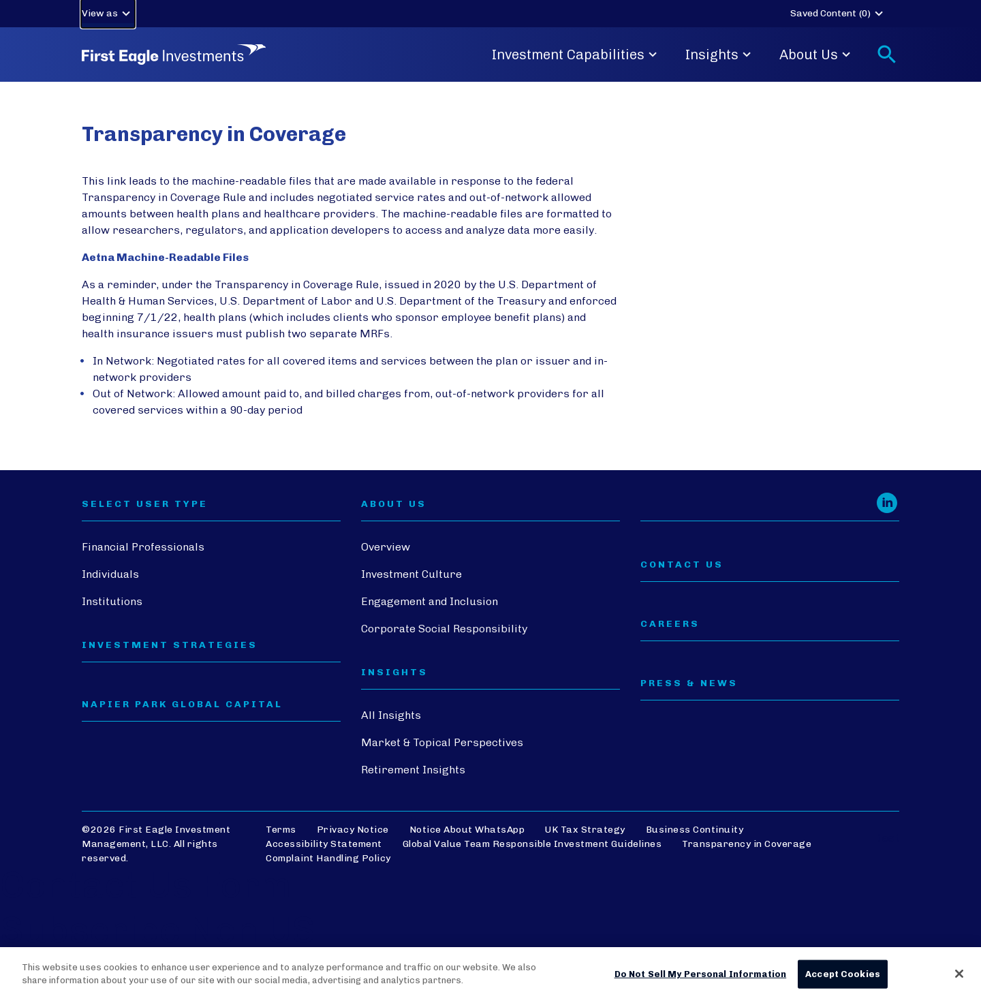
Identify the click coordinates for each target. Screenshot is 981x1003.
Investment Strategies (170, 645)
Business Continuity (695, 829)
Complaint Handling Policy (328, 858)
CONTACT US (681, 564)
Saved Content (838, 13)
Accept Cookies (842, 974)
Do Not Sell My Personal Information (700, 974)
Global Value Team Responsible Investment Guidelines (532, 844)
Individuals (110, 574)
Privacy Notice (353, 829)
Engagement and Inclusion (429, 601)
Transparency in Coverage (746, 844)
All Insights (391, 715)
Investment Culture (411, 574)
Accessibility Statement (324, 844)
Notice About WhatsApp (467, 829)
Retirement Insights (413, 769)
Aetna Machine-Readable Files (165, 257)
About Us (816, 54)
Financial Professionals (143, 546)
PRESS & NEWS (689, 683)
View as (108, 13)
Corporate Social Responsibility (444, 628)
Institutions (112, 601)
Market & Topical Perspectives (442, 742)
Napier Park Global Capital (182, 704)
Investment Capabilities (576, 54)
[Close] (959, 974)
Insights (720, 54)
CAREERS (670, 624)
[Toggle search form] (887, 54)
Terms (281, 829)
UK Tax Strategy (585, 829)
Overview (385, 546)
